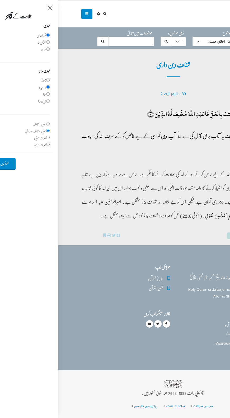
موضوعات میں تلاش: (80, 33)
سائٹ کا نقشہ (117, 406)
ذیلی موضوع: (118, 33)
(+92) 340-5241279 (184, 334)
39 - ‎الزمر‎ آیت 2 (115, 94)
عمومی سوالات (145, 406)
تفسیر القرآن (98, 288)
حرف (201, 33)
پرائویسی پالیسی (87, 406)
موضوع (169, 33)
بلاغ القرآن (97, 278)
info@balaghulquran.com (178, 343)
